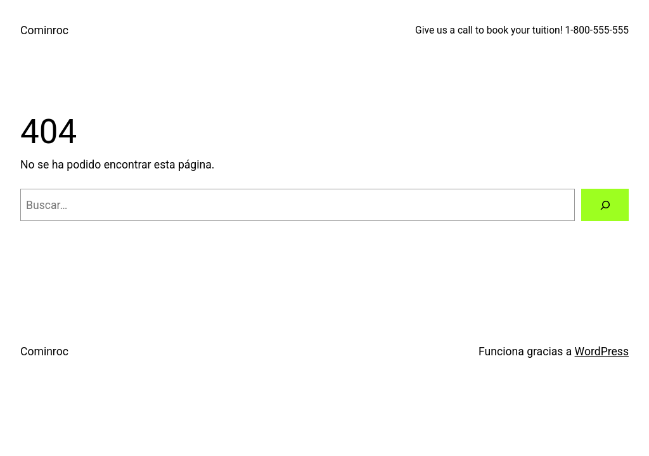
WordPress (602, 351)
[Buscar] (605, 205)
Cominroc (44, 30)
